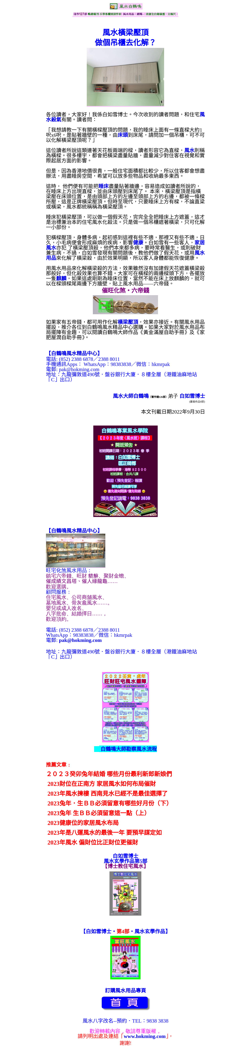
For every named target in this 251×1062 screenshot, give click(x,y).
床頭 (123, 135)
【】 (74, 353)
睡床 (103, 186)
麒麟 (61, 278)
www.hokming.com (145, 1036)
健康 (138, 243)
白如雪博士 (192, 396)
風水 (189, 150)
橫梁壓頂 (128, 322)
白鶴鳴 (141, 396)
